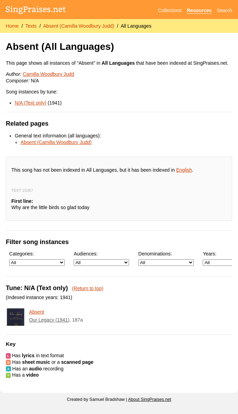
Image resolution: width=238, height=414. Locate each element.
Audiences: (101, 258)
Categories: (37, 258)
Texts (31, 26)
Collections (170, 10)
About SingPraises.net (149, 399)
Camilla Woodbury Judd (48, 74)
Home (12, 26)
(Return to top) (87, 288)
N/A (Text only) (30, 103)
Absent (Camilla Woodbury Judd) (78, 26)
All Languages (136, 26)
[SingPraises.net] (36, 10)
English (184, 170)
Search (224, 10)
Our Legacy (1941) (49, 320)
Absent (36, 312)
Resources (199, 10)
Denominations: (166, 258)
